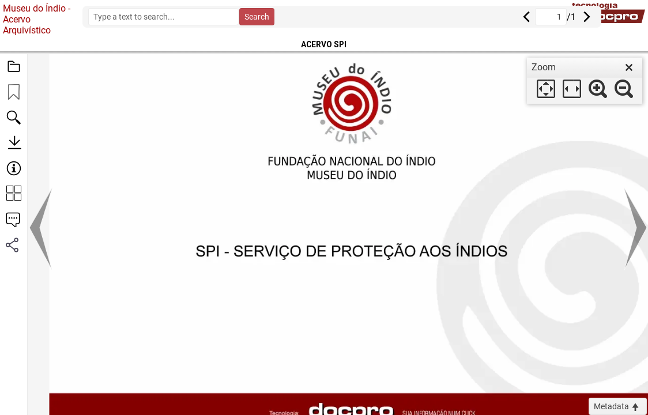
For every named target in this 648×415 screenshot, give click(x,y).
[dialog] (584, 81)
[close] (629, 67)
